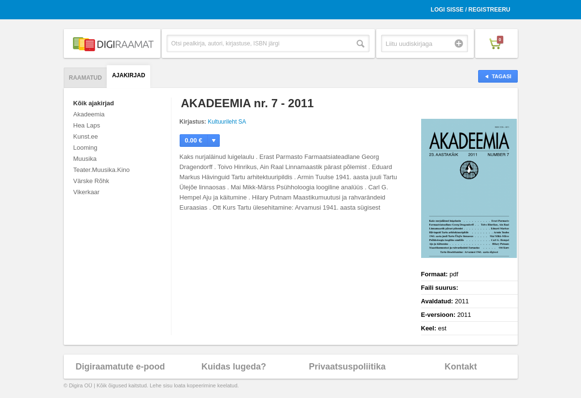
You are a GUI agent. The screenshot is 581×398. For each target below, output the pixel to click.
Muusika (85, 158)
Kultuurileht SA (227, 121)
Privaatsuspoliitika (347, 366)
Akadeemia (89, 114)
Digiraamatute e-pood (120, 366)
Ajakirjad (128, 75)
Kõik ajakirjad (93, 103)
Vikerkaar (86, 192)
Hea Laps (86, 125)
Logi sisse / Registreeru (470, 9)
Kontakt (461, 366)
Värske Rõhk (91, 181)
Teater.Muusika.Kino (101, 169)
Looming (85, 147)
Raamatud (85, 77)
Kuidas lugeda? (233, 366)
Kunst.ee (85, 136)
